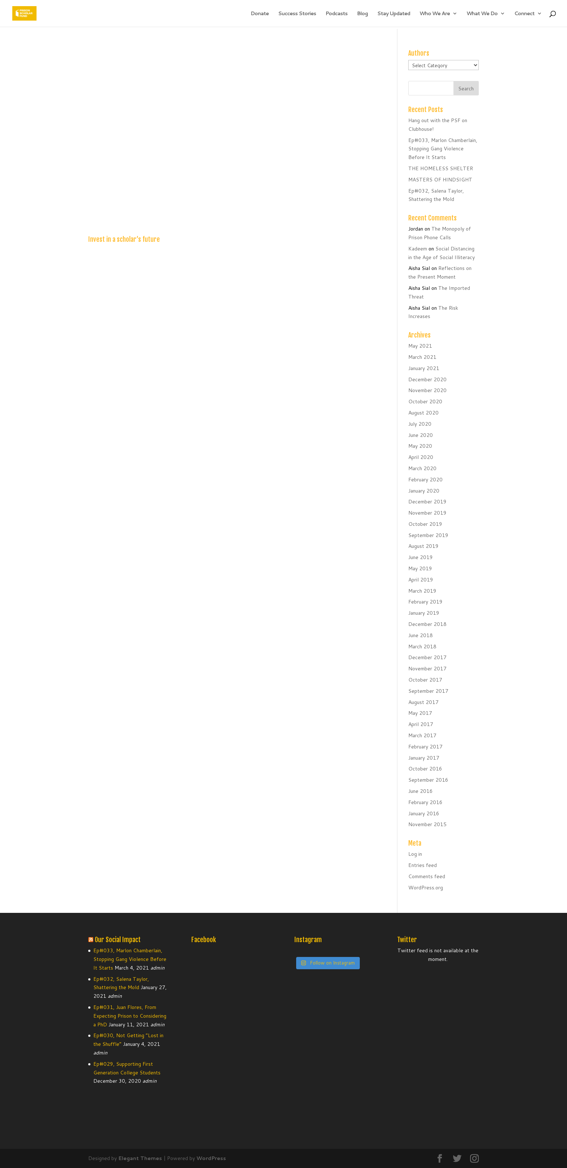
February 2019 (425, 601)
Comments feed (426, 876)
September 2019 (428, 535)
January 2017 (423, 757)
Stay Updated (393, 14)
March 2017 (422, 735)
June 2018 (420, 635)
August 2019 (423, 546)
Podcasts (336, 14)
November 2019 (427, 512)
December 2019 (427, 501)
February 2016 (425, 802)
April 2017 (420, 724)
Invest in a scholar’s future (124, 239)
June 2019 (420, 557)
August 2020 (423, 412)
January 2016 (423, 813)
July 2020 (419, 424)
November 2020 (427, 390)
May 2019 (420, 568)
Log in (415, 854)
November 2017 (427, 668)
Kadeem (417, 248)
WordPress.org (425, 887)
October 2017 (425, 679)
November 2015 (427, 824)
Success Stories (297, 14)
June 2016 (420, 791)
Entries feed (422, 865)
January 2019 (423, 613)
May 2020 (420, 446)
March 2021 (422, 357)
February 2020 (425, 479)
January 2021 (423, 368)
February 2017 (425, 746)
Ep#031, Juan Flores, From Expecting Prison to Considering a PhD (129, 1016)
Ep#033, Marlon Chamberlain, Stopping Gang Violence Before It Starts (442, 149)
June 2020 (420, 435)
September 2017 (428, 691)
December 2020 (427, 379)
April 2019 (420, 579)
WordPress (211, 1158)
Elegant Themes (140, 1158)
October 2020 (425, 401)
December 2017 (427, 657)
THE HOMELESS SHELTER (440, 168)
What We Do (482, 14)
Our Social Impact (118, 940)
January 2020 (423, 490)
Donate (260, 14)
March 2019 (422, 590)
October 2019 (425, 524)
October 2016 (425, 768)
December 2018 (427, 624)
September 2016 (428, 779)
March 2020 (422, 468)
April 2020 (420, 457)
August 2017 (423, 702)
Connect (524, 14)
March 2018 (422, 646)
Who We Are (434, 14)
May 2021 (420, 345)
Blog (362, 14)
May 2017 (420, 713)
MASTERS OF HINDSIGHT (440, 179)
